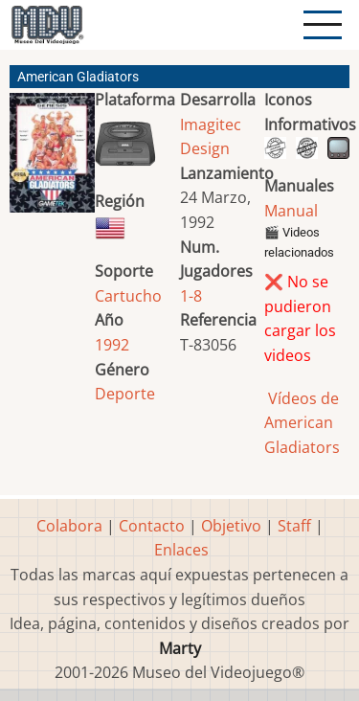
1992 (112, 344)
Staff (294, 525)
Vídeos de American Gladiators (302, 423)
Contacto (152, 525)
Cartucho (128, 295)
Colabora (69, 525)
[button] (52, 160)
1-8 (191, 295)
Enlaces (181, 549)
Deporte (125, 393)
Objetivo (231, 525)
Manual (291, 210)
